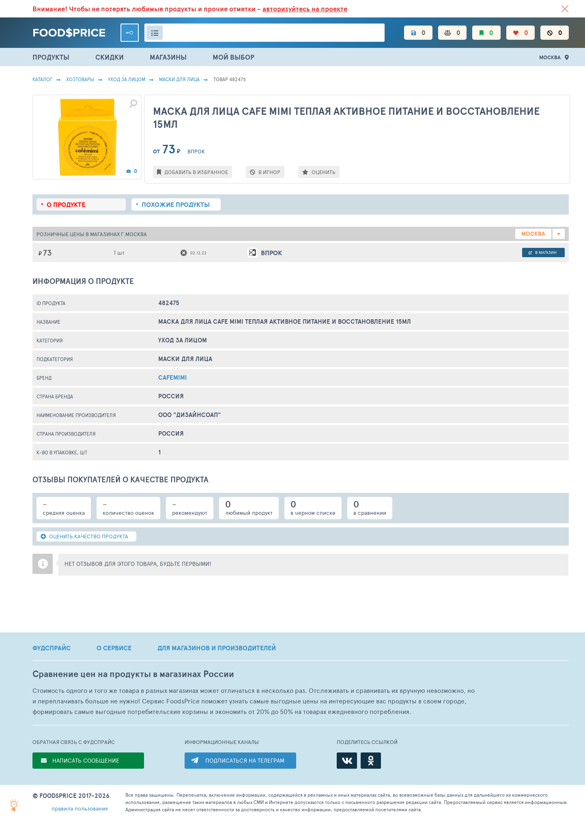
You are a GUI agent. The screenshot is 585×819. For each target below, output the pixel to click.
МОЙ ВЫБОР (233, 57)
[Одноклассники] (371, 760)
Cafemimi (172, 377)
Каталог (42, 79)
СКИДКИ (109, 57)
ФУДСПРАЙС (51, 648)
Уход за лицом (126, 79)
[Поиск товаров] (264, 33)
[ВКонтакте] (347, 760)
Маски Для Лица (179, 79)
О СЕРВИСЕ (114, 648)
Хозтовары (80, 79)
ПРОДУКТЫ (50, 57)
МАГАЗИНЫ (168, 57)
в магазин (543, 252)
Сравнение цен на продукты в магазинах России (133, 674)
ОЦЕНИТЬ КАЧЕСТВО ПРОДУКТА (84, 536)
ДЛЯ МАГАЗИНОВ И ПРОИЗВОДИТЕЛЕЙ (216, 648)
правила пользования (80, 808)
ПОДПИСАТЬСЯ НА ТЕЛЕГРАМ (244, 760)
